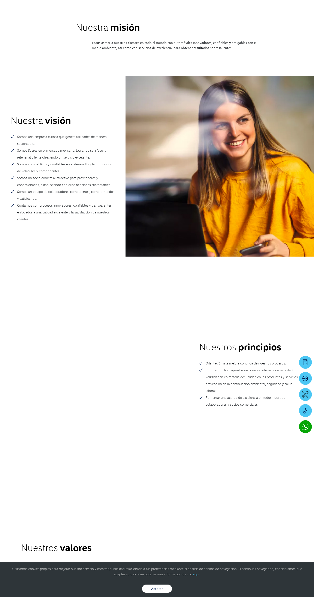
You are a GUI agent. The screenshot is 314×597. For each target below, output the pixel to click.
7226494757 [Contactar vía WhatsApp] (72, 469)
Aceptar (157, 588)
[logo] (194, 15)
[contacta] (31, 479)
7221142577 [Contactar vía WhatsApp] (156, 472)
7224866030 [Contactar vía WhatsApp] (197, 469)
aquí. (196, 574)
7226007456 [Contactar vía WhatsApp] (114, 469)
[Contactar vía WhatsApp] (305, 426)
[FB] (281, 453)
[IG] (281, 462)
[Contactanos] (245, 6)
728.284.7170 (70, 460)
